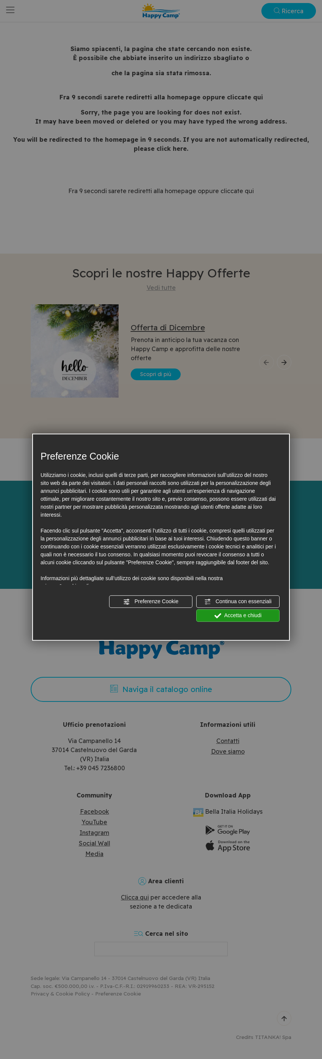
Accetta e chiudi (238, 615)
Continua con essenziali (238, 601)
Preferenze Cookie (150, 601)
